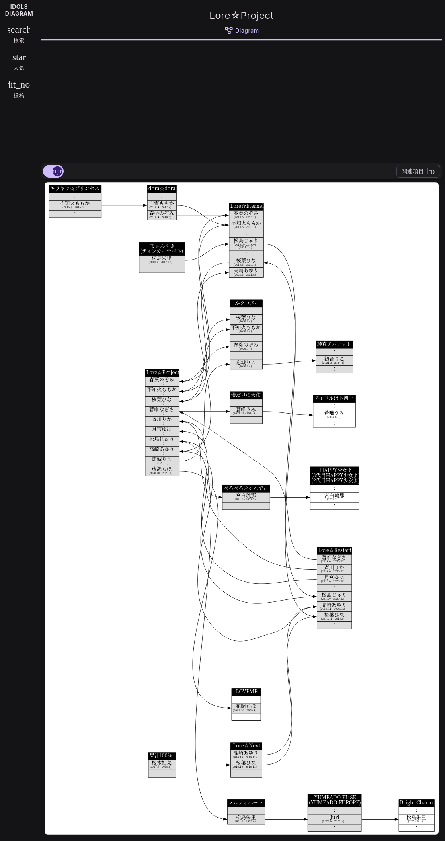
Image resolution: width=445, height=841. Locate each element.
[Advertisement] (241, 100)
